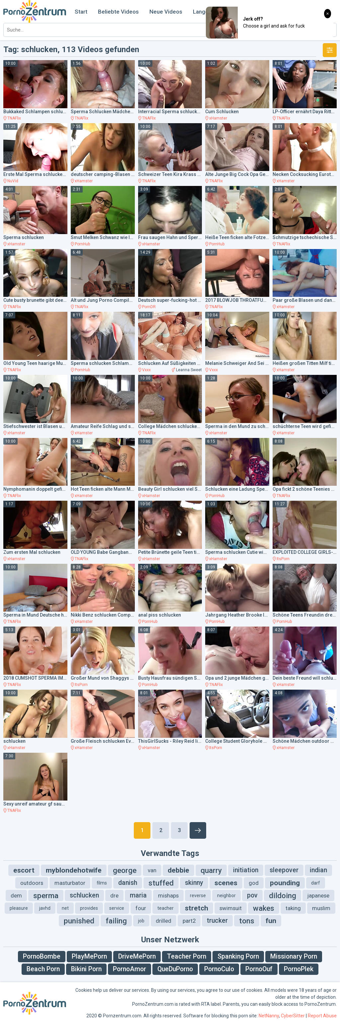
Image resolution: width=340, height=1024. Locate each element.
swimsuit (230, 908)
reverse (198, 895)
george (124, 870)
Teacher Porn (186, 956)
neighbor (226, 895)
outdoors (31, 883)
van (152, 870)
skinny (194, 883)
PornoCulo (219, 969)
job (141, 920)
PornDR (149, 306)
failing (116, 920)
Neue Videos (165, 11)
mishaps (168, 895)
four (140, 908)
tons (246, 920)
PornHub (82, 244)
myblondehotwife (74, 870)
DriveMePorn (137, 956)
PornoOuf (259, 969)
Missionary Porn (293, 956)
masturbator (69, 883)
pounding (285, 883)
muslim (321, 908)
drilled (163, 920)
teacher (165, 908)
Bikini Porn (86, 969)
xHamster (218, 118)
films (102, 883)
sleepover (284, 870)
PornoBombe (41, 956)
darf (315, 883)
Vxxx (146, 370)
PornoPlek (298, 969)
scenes (225, 883)
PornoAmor (129, 969)
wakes (263, 908)
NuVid (12, 181)
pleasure (19, 908)
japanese (318, 895)
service (116, 908)
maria (138, 895)
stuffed (161, 883)
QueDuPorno (175, 969)
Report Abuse (322, 1015)
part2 (189, 920)
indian (318, 870)
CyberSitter (293, 1015)
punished (79, 920)
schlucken (84, 895)
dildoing (282, 895)
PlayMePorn (89, 956)
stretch (196, 908)
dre (114, 895)
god (254, 883)
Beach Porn (43, 969)
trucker (217, 920)
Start (81, 11)
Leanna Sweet (189, 370)
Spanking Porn (238, 956)
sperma (45, 895)
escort (24, 870)
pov (252, 895)
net (65, 908)
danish (127, 883)
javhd (44, 908)
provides (89, 908)
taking (293, 908)
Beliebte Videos (118, 11)
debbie (178, 870)
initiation (245, 870)
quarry (211, 870)
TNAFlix (14, 118)
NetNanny (269, 1015)
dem (16, 895)
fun (271, 921)
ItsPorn (283, 558)
